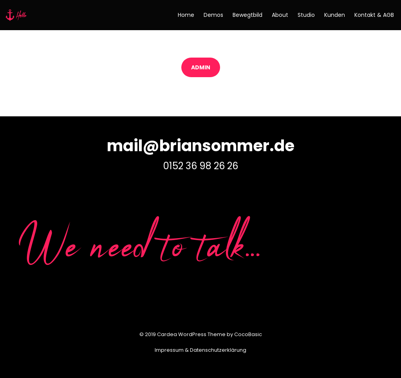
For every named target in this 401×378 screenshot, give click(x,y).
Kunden (334, 15)
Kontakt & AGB (374, 15)
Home (186, 15)
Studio (306, 15)
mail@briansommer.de (200, 146)
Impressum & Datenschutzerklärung (200, 350)
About (280, 15)
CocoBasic (248, 334)
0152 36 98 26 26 (200, 165)
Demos (213, 15)
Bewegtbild (247, 15)
